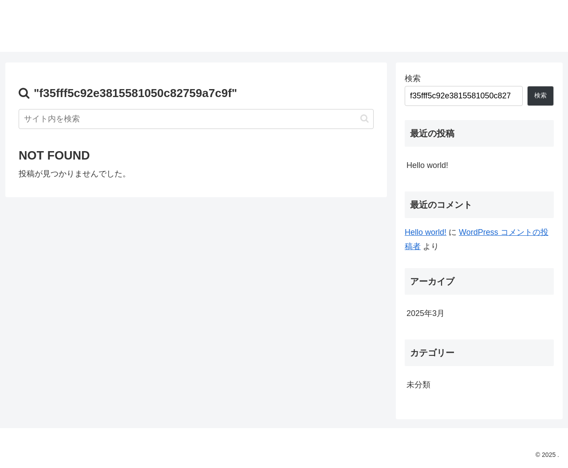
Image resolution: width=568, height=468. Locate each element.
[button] (364, 118)
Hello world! (427, 165)
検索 (413, 78)
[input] (196, 119)
